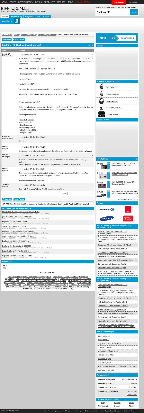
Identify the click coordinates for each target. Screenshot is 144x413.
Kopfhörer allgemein (28, 35)
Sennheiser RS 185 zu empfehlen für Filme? (114, 245)
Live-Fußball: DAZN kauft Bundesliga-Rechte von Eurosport (43, 281)
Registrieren (135, 411)
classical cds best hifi (105, 355)
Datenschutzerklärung (112, 411)
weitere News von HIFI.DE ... (128, 199)
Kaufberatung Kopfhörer (47, 35)
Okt (4, 268)
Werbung (68, 411)
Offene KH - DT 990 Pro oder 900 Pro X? (113, 253)
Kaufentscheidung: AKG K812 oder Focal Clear (115, 260)
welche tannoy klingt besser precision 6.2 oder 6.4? (117, 366)
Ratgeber (28, 17)
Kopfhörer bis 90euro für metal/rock (15, 241)
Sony (103, 403)
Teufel (131, 403)
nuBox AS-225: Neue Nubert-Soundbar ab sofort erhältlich (44, 285)
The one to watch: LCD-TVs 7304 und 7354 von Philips (36, 279)
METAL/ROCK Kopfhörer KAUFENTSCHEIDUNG (21, 212)
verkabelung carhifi (105, 347)
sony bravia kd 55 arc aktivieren (110, 344)
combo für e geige (104, 359)
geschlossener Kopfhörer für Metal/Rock (17, 217)
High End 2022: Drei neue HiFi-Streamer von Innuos (123, 183)
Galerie (46, 17)
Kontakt (46, 411)
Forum (5, 17)
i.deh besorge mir (104, 362)
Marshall (117, 403)
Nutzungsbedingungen (93, 411)
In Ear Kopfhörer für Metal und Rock (15, 251)
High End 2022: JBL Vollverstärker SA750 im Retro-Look (124, 174)
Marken (61, 2)
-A (89, 45)
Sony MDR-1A (111, 87)
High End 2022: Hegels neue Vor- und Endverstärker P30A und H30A (125, 192)
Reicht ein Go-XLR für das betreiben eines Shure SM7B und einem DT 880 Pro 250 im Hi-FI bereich (116, 273)
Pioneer (117, 406)
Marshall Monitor (112, 95)
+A (92, 45)
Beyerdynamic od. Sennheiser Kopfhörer (113, 264)
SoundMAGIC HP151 (114, 108)
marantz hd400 (103, 340)
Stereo (16, 35)
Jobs (70, 2)
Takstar (131, 406)
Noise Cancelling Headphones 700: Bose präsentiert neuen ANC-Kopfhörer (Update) (56, 288)
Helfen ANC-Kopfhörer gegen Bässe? (112, 256)
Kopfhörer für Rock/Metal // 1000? (15, 221)
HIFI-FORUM (7, 35)
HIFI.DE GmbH (14, 411)
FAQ (125, 411)
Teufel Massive (112, 102)
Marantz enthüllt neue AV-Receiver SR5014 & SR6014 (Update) (51, 283)
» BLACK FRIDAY (83, 2)
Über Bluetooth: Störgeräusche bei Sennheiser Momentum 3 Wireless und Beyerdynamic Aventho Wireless (117, 239)
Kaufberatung (16, 17)
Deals (38, 2)
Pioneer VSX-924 (113, 114)
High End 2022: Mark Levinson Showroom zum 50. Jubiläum (123, 164)
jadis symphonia (104, 336)
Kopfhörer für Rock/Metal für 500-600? (16, 246)
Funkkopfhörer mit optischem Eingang (112, 268)
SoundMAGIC (103, 406)
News (4, 2)
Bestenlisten (25, 2)
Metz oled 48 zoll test (106, 370)
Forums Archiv (132, 395)
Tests (13, 2)
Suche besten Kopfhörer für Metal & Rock (17, 236)
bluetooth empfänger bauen (108, 351)
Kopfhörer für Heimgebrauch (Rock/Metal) (18, 231)
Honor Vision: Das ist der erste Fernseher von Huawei (54, 287)
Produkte (49, 2)
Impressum (57, 411)
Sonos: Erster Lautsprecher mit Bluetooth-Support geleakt (29, 277)
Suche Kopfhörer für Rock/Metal (14, 226)
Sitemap (78, 411)
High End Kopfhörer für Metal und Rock (17, 256)
